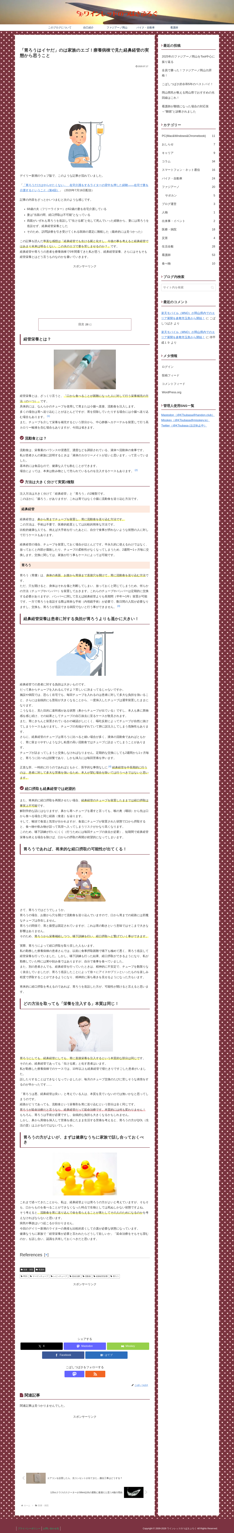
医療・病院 (27, 1269)
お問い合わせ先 (52, 1528)
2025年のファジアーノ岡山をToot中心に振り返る (188, 59)
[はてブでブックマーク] (106, 1355)
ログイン (168, 366)
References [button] (31, 1254)
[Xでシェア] (41, 1346)
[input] (188, 287)
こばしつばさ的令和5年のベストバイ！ (187, 84)
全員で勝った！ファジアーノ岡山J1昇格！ (187, 73)
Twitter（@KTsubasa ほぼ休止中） (184, 425)
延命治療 (75, 1276)
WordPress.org (171, 392)
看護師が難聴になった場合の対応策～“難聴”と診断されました (185, 109)
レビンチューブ (59, 1276)
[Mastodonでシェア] (85, 1346)
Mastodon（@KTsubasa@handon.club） (188, 415)
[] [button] (46, 1255)
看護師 (40, 1269)
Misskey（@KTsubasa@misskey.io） (185, 420)
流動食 (87, 1276)
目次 (81, 324)
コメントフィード (173, 383)
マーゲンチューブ (39, 1276)
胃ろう (114, 1276)
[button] (48, 417)
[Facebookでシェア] (63, 1355)
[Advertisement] (85, 93)
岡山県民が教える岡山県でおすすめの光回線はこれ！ (188, 95)
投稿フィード (170, 375)
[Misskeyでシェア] (128, 1346)
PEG (24, 1276)
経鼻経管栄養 (101, 1276)
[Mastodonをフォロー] (81, 1374)
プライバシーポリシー (29, 1528)
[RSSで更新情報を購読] (88, 1374)
